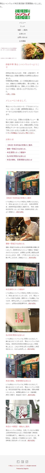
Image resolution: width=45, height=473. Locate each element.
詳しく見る (11, 94)
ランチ (22, 26)
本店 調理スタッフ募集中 (16, 152)
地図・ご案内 (22, 30)
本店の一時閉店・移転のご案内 (17, 426)
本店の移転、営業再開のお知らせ (19, 160)
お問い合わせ (22, 37)
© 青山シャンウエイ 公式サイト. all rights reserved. (22, 465)
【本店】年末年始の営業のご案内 (19, 145)
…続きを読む (19, 212)
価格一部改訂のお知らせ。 (17, 149)
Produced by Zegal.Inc (22, 468)
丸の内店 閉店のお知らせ (16, 156)
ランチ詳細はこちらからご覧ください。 (22, 133)
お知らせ (22, 34)
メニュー (22, 23)
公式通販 (22, 41)
